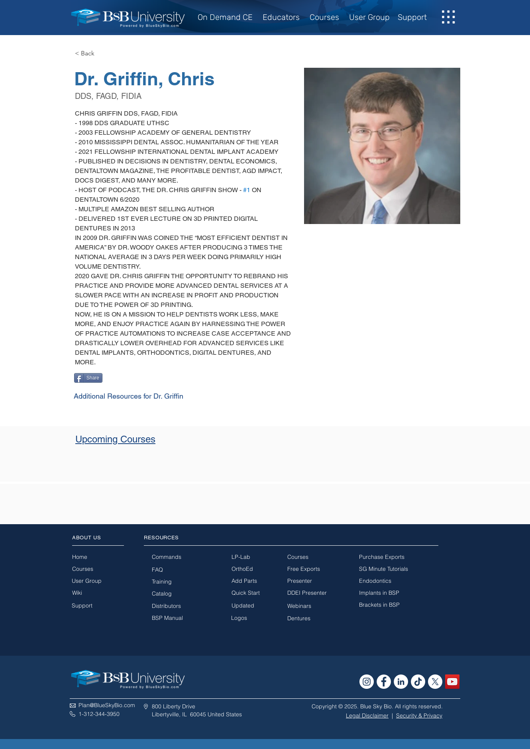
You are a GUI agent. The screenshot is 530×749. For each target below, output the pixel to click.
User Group (369, 17)
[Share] (88, 378)
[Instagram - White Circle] (366, 681)
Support (412, 17)
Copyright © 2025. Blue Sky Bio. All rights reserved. (377, 706)
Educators (281, 17)
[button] (449, 17)
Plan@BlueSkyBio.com (107, 705)
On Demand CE (227, 17)
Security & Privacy (419, 715)
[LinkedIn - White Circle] (401, 681)
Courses (324, 17)
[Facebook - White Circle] (384, 681)
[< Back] (90, 53)
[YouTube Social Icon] (452, 681)
